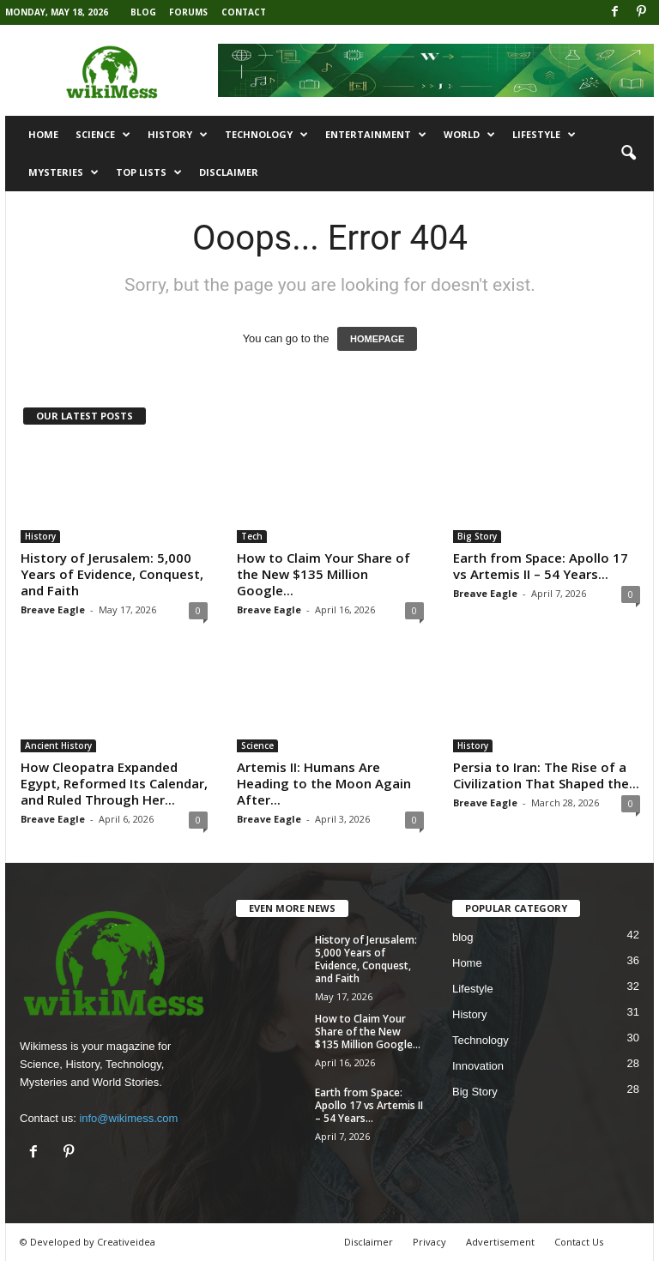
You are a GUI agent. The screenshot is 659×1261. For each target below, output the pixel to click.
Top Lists (149, 172)
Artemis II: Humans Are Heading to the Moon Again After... (324, 783)
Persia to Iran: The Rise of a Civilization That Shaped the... (546, 775)
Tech (252, 536)
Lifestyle (544, 135)
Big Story (477, 536)
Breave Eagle (53, 609)
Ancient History (58, 745)
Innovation (478, 1065)
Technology (266, 135)
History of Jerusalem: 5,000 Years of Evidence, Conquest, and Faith (112, 574)
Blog (143, 12)
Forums (188, 12)
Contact (243, 12)
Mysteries (63, 172)
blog (463, 937)
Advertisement (500, 1241)
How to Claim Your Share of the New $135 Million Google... (323, 574)
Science (103, 135)
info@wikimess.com (128, 1118)
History (178, 135)
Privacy (429, 1241)
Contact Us (578, 1241)
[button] (628, 153)
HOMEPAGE (377, 339)
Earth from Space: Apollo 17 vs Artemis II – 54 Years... (540, 565)
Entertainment (375, 135)
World (469, 135)
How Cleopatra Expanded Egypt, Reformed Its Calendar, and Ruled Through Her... (114, 783)
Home (43, 134)
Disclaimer (228, 172)
